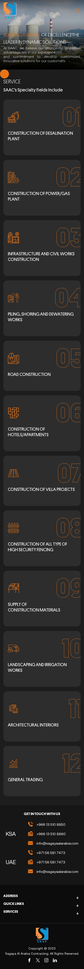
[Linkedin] (55, 960)
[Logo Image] (10, 10)
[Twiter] (38, 960)
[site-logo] (42, 935)
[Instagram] (46, 960)
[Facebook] (29, 960)
